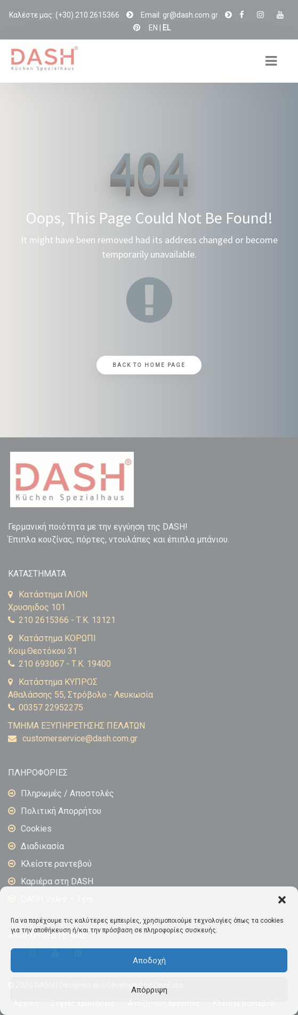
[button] (282, 899)
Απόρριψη (149, 990)
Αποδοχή (149, 960)
